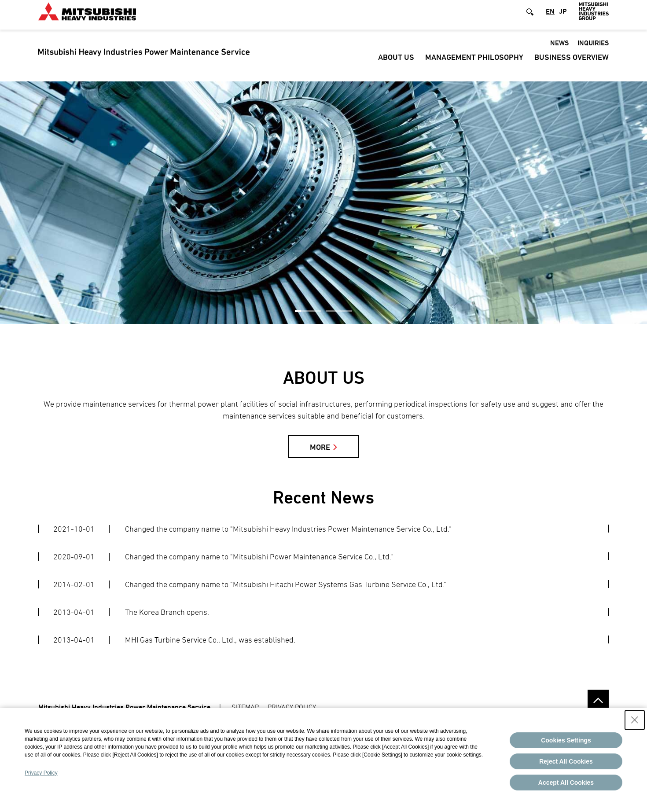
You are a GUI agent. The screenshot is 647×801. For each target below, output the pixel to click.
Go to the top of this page (598, 700)
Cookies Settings (566, 740)
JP (563, 18)
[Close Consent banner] (634, 720)
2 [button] (339, 311)
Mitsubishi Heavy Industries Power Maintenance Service (124, 707)
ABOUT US (396, 64)
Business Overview (571, 64)
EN (550, 18)
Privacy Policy (41, 773)
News (559, 50)
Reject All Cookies (566, 761)
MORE (320, 447)
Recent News (323, 497)
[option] (323, 202)
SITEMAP (245, 707)
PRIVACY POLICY (292, 707)
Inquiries (593, 50)
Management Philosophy (474, 64)
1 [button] (308, 311)
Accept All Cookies (566, 782)
